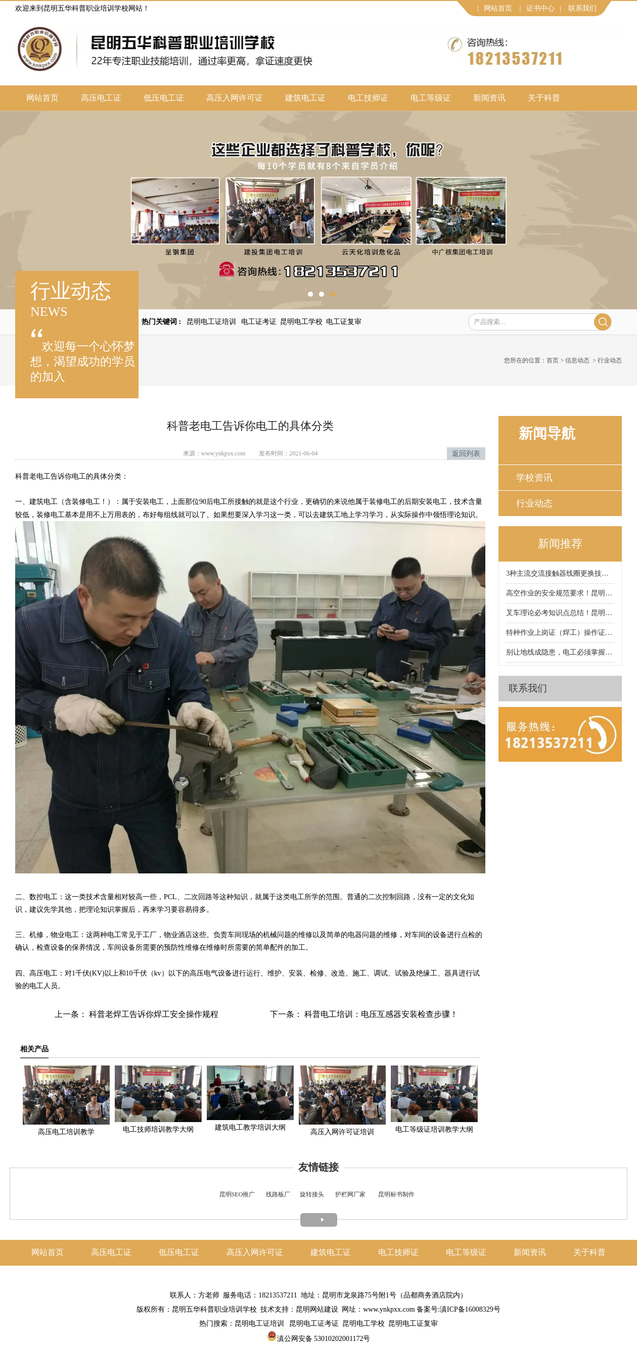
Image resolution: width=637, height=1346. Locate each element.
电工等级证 (431, 98)
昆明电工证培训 (211, 322)
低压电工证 (164, 98)
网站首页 (498, 8)
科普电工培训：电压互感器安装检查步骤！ (380, 1014)
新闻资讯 (489, 98)
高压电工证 (101, 98)
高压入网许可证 (234, 98)
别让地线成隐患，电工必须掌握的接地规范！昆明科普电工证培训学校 (560, 652)
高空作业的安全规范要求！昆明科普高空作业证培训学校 (560, 593)
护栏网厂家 (350, 1194)
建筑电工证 (305, 98)
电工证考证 (259, 322)
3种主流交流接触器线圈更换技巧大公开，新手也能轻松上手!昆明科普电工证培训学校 (560, 573)
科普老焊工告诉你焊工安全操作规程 (152, 1014)
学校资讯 (534, 478)
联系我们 (582, 8)
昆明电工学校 (301, 322)
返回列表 (466, 453)
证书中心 (540, 8)
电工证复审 (343, 322)
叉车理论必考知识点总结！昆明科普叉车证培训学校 (560, 613)
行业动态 (534, 503)
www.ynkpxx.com (223, 453)
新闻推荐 (560, 543)
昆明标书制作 (396, 1194)
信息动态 (577, 360)
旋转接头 (312, 1194)
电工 (43, 476)
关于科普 (544, 98)
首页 (553, 360)
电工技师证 (368, 98)
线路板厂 (278, 1194)
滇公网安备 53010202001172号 (319, 1338)
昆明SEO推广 (237, 1194)
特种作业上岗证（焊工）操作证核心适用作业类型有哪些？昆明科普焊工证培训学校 (560, 632)
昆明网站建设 (317, 1309)
